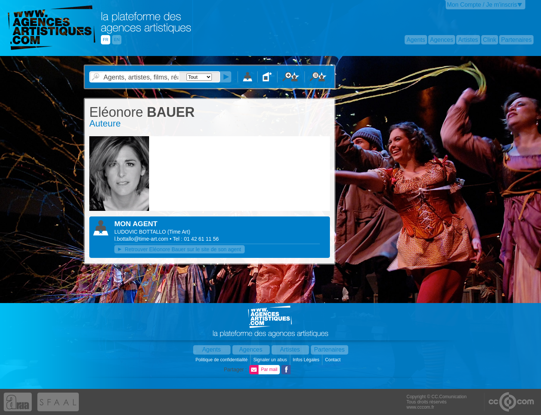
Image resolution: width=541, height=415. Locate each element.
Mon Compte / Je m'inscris (482, 4)
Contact (333, 359)
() (178, 232)
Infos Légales (307, 359)
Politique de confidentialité (222, 359)
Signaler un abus (270, 359)
